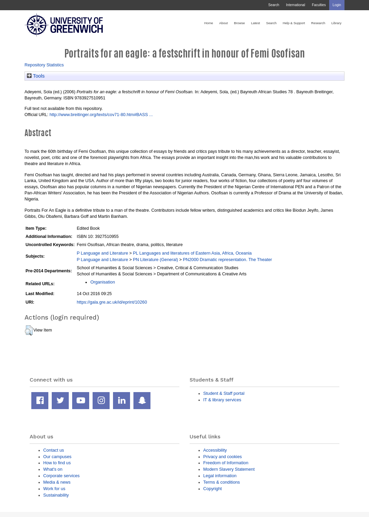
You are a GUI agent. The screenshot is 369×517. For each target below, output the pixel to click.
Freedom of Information (225, 462)
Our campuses (57, 456)
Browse (239, 23)
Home (208, 23)
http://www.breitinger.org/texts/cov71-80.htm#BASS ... (101, 114)
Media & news (56, 482)
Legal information (220, 475)
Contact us (53, 450)
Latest (255, 23)
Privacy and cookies (222, 456)
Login (337, 5)
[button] (29, 330)
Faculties (319, 5)
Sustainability (56, 495)
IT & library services (222, 399)
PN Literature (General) (155, 259)
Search (273, 5)
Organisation (102, 282)
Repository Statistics (44, 64)
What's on (52, 469)
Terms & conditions (221, 482)
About (223, 23)
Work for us (54, 488)
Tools (36, 76)
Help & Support (294, 23)
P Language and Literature (102, 253)
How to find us (57, 462)
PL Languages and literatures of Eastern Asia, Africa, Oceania (192, 253)
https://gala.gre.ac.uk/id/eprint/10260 (112, 302)
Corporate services (61, 475)
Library (336, 23)
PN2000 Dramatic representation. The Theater (227, 259)
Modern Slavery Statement (229, 469)
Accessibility (215, 450)
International (295, 5)
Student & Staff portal (223, 393)
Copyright (212, 488)
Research (318, 23)
